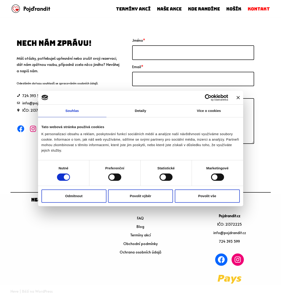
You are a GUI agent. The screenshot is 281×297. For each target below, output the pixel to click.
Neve (14, 291)
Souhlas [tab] (72, 111)
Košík (233, 9)
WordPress (44, 291)
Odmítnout (73, 196)
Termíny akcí (133, 9)
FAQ (140, 217)
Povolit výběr (140, 196)
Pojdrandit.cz (229, 215)
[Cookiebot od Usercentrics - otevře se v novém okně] (208, 97)
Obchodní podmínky (140, 243)
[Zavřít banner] (238, 97)
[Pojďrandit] (30, 8)
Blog (140, 226)
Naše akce (169, 9)
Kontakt (259, 9)
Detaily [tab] (140, 111)
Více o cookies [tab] (209, 111)
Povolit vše (207, 196)
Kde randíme (204, 9)
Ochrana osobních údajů (140, 251)
